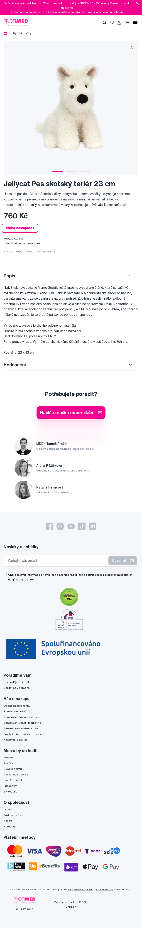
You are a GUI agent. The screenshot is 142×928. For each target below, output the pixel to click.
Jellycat (19, 251)
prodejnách (94, 12)
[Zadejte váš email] (57, 560)
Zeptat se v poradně (16, 687)
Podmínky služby (104, 890)
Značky (8, 763)
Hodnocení (15, 364)
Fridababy (10, 785)
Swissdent (10, 791)
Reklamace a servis (16, 774)
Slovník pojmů (13, 768)
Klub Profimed (13, 780)
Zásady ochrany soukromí (80, 890)
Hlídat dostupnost (20, 228)
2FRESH (71, 906)
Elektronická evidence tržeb (21, 728)
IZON (82, 902)
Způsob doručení (15, 711)
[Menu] (135, 22)
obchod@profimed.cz (18, 682)
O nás (7, 809)
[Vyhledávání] (104, 22)
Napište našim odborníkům (71, 412)
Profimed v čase (14, 815)
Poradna (9, 757)
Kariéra (8, 820)
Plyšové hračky (22, 33)
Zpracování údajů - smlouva (21, 717)
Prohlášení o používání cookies (23, 734)
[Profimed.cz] (16, 22)
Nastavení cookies (15, 739)
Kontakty (9, 826)
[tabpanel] (71, 108)
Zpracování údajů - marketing (22, 722)
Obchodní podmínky (17, 705)
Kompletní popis (115, 204)
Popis (9, 275)
